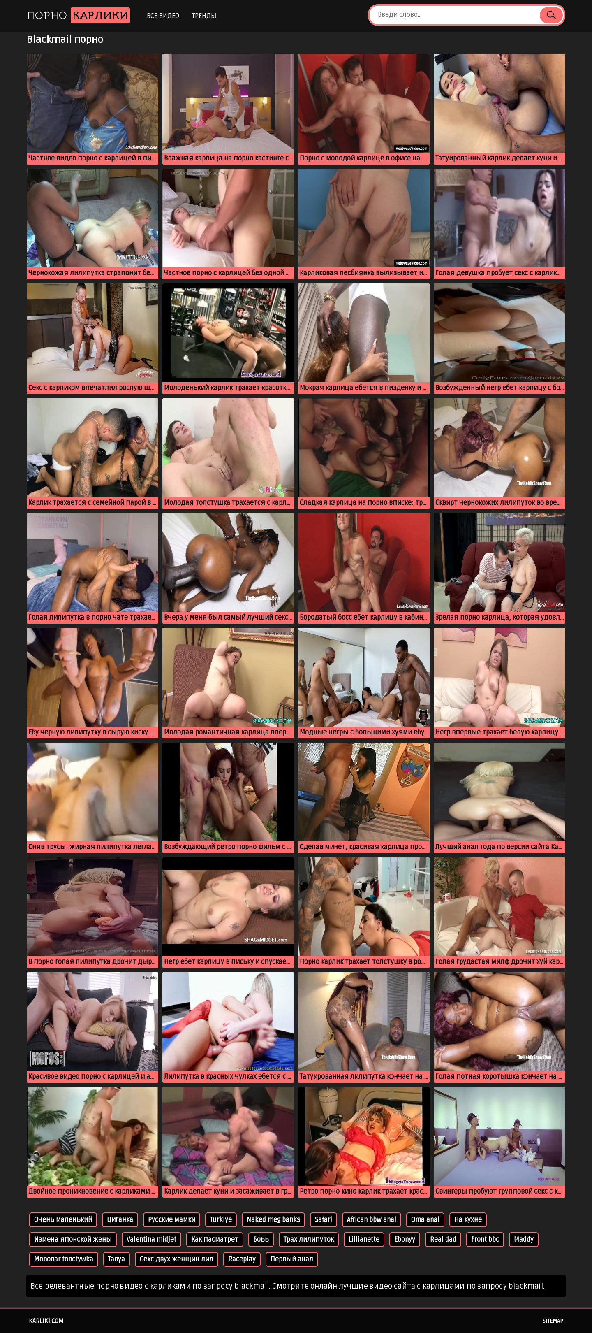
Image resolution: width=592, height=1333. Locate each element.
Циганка (120, 1220)
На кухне (468, 1220)
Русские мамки (171, 1220)
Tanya (116, 1259)
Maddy (524, 1239)
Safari (323, 1220)
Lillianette (364, 1239)
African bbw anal (371, 1220)
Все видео (163, 16)
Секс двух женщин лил (176, 1259)
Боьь (261, 1239)
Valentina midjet (151, 1239)
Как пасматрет (214, 1239)
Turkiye (221, 1220)
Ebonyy (404, 1239)
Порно (78, 15)
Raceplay (242, 1259)
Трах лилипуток (309, 1239)
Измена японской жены (73, 1239)
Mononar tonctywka (63, 1259)
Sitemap (553, 1321)
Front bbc (485, 1239)
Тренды (204, 16)
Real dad (443, 1239)
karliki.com (46, 1321)
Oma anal (425, 1220)
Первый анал (292, 1259)
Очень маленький (63, 1220)
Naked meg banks (273, 1220)
